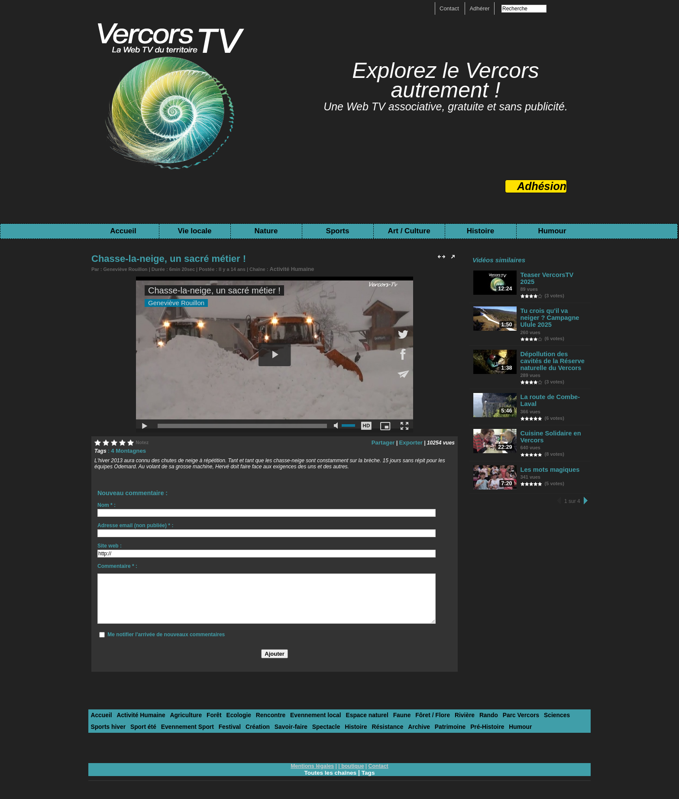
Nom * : (106, 504)
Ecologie (229, 713)
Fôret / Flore (411, 713)
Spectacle (274, 724)
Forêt (206, 713)
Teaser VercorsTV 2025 (552, 274)
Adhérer (479, 8)
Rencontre (259, 713)
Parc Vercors (494, 713)
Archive (361, 724)
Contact (450, 8)
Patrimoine (390, 724)
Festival (183, 724)
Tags (369, 769)
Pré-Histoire (426, 724)
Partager (386, 441)
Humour (552, 231)
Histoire (480, 231)
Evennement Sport (144, 724)
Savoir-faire (241, 724)
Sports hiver (560, 713)
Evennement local (302, 713)
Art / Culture (409, 231)
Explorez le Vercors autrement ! (445, 80)
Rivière (441, 713)
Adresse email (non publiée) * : (135, 524)
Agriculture (180, 713)
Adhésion (541, 186)
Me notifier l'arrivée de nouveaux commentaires (166, 633)
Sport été (103, 724)
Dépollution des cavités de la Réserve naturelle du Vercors (553, 350)
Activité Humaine (288, 268)
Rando (463, 713)
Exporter (412, 441)
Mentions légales (313, 763)
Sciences (528, 713)
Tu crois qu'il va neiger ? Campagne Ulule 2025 (553, 312)
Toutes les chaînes (330, 769)
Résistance (332, 724)
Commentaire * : (117, 565)
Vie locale (194, 231)
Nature (266, 231)
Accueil (123, 231)
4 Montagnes (126, 450)
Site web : (109, 544)
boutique (352, 763)
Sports (337, 231)
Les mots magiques (548, 456)
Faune (382, 713)
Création (210, 724)
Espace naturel (350, 713)
